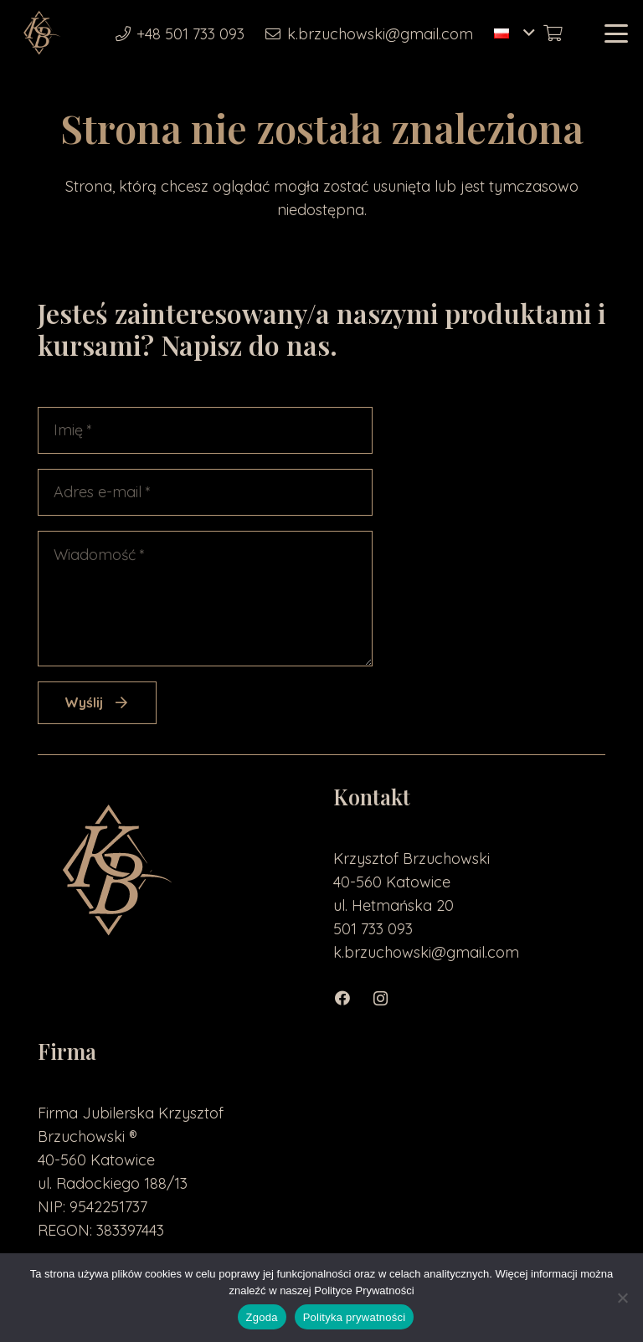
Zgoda (262, 1317)
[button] (514, 33)
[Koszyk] (552, 33)
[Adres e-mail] (205, 492)
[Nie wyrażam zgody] (622, 1297)
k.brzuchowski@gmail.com (426, 952)
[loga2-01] (40, 33)
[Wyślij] (97, 702)
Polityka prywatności (354, 1317)
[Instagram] (390, 998)
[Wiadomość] (205, 598)
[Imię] (205, 430)
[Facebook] (352, 998)
